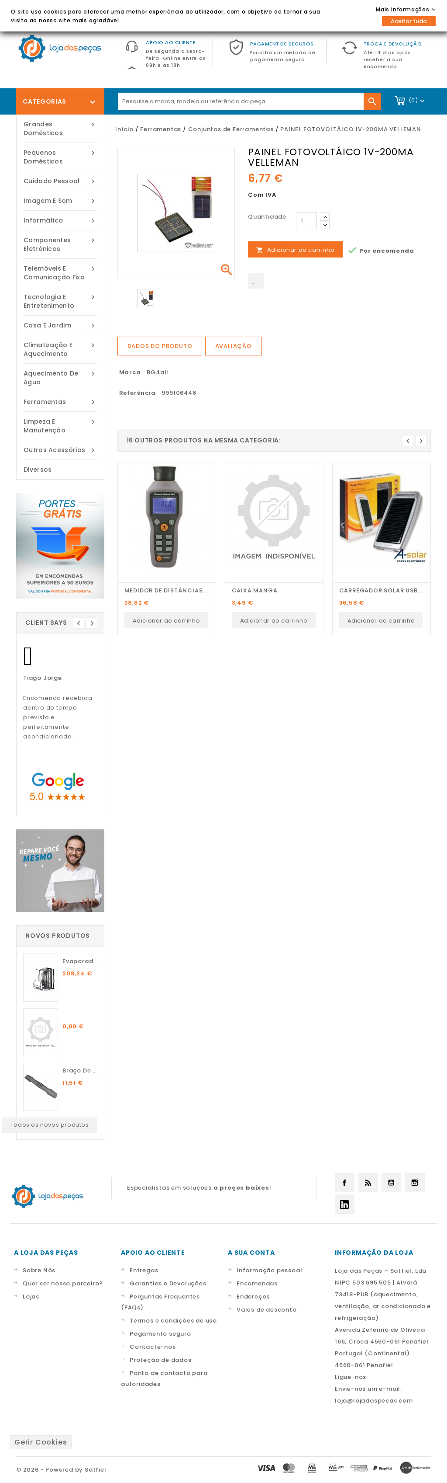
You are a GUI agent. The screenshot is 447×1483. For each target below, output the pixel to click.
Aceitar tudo (409, 21)
